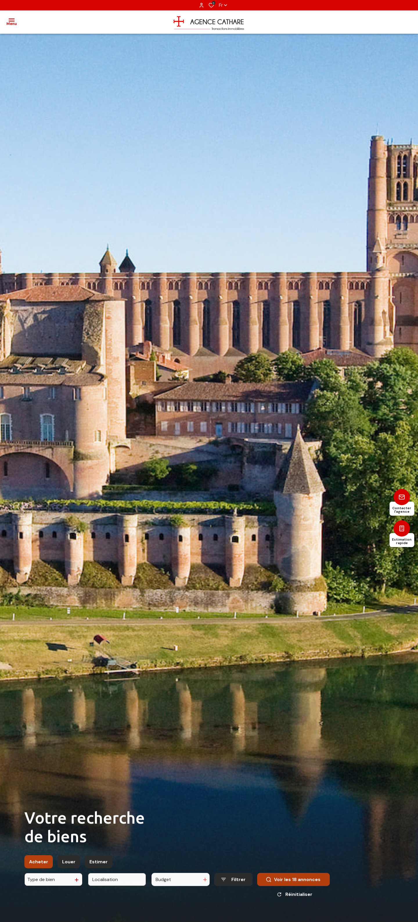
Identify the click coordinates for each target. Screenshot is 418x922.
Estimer (98, 866)
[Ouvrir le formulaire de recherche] (233, 883)
